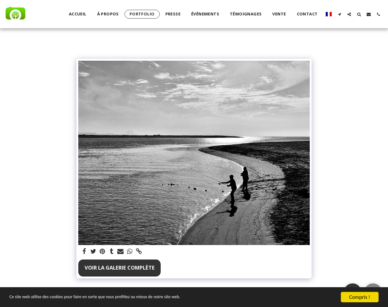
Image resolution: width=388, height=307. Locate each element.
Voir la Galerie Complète (120, 267)
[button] (339, 14)
